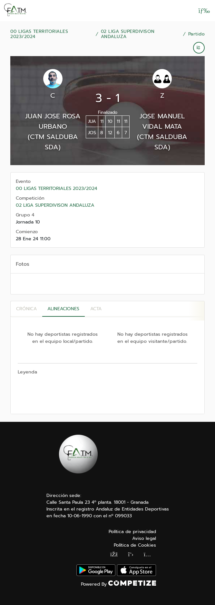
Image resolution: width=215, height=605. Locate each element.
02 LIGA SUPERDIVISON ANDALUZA (128, 34)
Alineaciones (63, 308)
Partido (196, 34)
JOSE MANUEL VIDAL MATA (162, 121)
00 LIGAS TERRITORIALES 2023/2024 (39, 34)
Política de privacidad (132, 531)
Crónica (26, 308)
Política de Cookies (135, 545)
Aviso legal (144, 538)
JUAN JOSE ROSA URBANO (53, 121)
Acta (96, 308)
